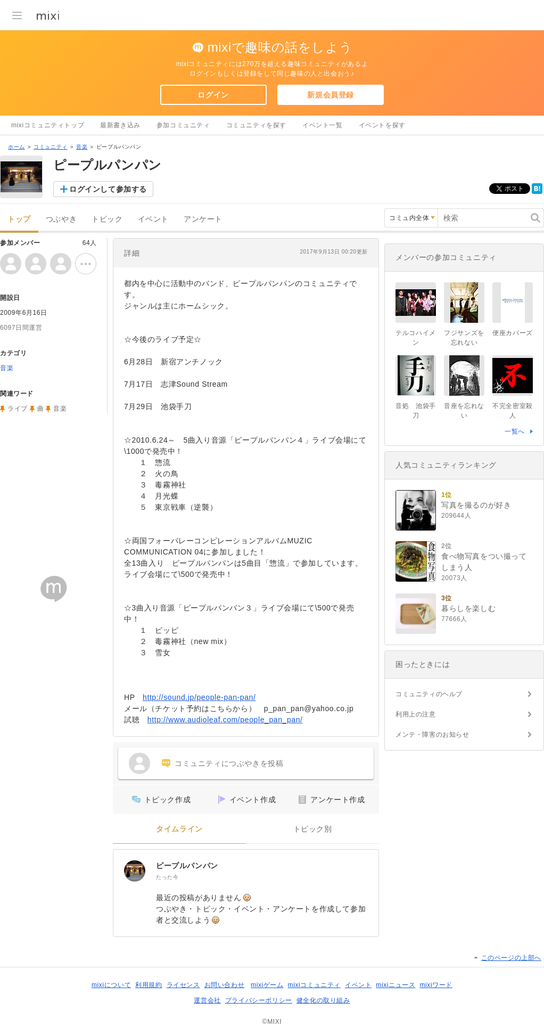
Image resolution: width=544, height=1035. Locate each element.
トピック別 (312, 829)
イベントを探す (382, 125)
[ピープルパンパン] (134, 871)
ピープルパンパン (187, 865)
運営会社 (207, 1000)
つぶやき (61, 219)
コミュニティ (51, 147)
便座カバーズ (512, 333)
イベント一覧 (322, 125)
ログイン (212, 95)
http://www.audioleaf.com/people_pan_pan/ (225, 719)
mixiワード (435, 985)
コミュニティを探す (256, 125)
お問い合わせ (224, 985)
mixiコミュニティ (314, 985)
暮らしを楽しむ (468, 608)
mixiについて (111, 985)
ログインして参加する (108, 189)
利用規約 (148, 985)
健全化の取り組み (323, 1000)
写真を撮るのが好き (476, 505)
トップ (19, 219)
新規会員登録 (330, 95)
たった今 (167, 877)
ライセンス (183, 985)
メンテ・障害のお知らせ (432, 734)
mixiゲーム (267, 985)
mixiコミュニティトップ (47, 125)
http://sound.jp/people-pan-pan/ (199, 697)
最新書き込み (120, 125)
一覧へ (515, 431)
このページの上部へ (511, 957)
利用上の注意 (415, 714)
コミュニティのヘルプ (429, 694)
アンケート (203, 219)
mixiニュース (395, 985)
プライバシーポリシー (258, 1000)
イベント (153, 219)
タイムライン (179, 829)
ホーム (16, 147)
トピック (107, 219)
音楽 (81, 147)
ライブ (17, 408)
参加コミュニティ (183, 125)
